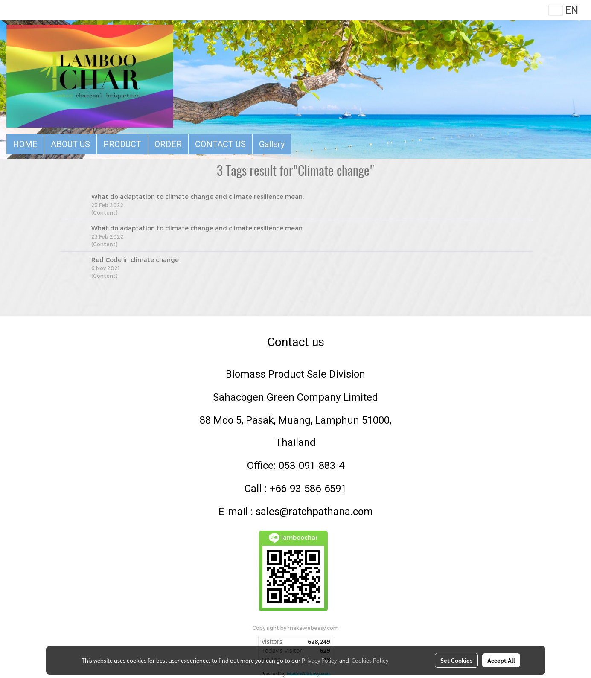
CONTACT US (220, 144)
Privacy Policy (319, 660)
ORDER (168, 144)
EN (563, 10)
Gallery (272, 144)
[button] (298, 144)
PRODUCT (122, 144)
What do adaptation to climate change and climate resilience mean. (197, 196)
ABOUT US (70, 144)
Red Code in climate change (135, 259)
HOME (25, 144)
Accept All (501, 660)
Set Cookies (456, 660)
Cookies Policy (370, 660)
